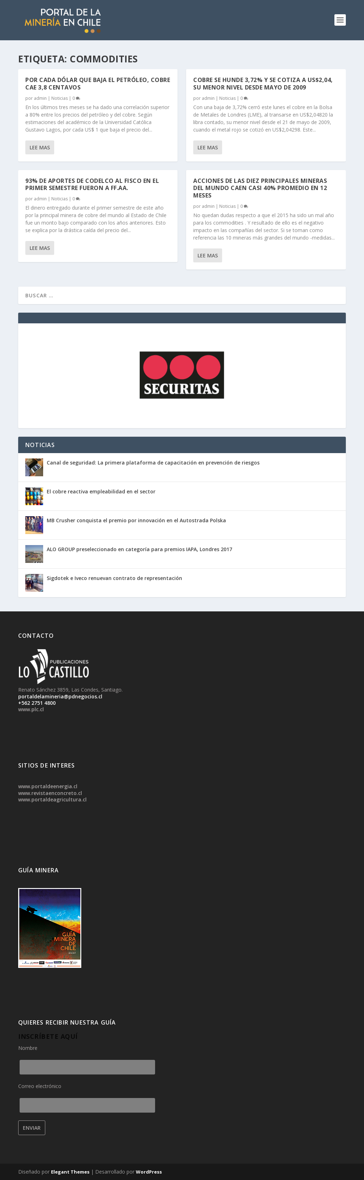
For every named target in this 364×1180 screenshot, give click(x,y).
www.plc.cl (31, 709)
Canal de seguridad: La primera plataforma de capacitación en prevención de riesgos (153, 462)
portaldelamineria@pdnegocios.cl (60, 696)
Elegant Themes (70, 1172)
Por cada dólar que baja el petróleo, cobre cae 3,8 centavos (97, 83)
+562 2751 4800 (37, 702)
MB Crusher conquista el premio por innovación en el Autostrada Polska (136, 520)
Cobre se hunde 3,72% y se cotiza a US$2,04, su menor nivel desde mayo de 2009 (263, 83)
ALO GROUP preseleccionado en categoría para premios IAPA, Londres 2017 (139, 549)
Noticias (59, 98)
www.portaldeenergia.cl (47, 786)
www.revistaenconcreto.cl (50, 793)
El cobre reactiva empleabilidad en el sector (101, 491)
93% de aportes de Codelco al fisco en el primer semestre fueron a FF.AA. (92, 184)
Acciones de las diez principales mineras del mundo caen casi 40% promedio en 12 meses (260, 188)
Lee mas (40, 147)
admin (40, 98)
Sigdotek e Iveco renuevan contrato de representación (114, 578)
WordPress (149, 1172)
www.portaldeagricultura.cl (52, 799)
